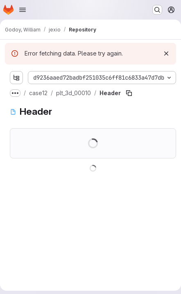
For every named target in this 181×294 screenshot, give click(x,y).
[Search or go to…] (157, 10)
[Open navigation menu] (22, 9)
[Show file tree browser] (16, 77)
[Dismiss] (166, 53)
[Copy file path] (129, 93)
